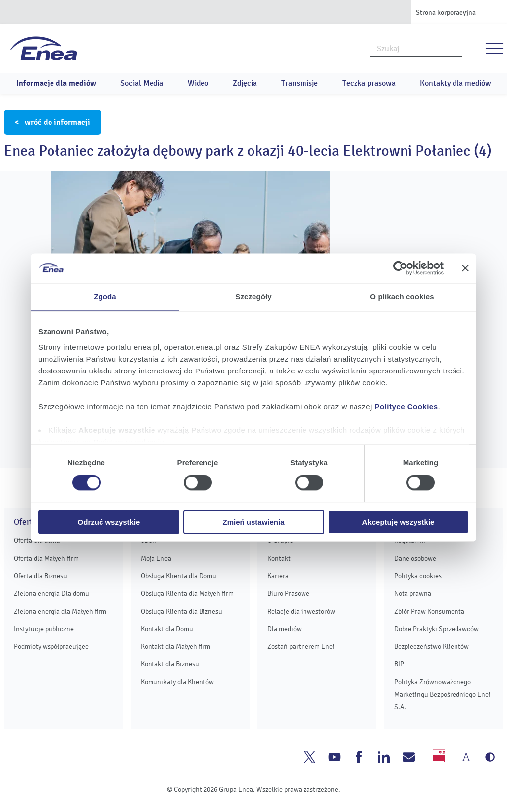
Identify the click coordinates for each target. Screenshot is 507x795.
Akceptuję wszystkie (398, 522)
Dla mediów (284, 629)
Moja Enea (156, 558)
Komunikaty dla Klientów (177, 682)
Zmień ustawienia (253, 522)
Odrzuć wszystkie (109, 522)
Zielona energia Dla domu (51, 593)
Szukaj (455, 48)
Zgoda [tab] (105, 296)
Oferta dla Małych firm (46, 558)
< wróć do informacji (52, 122)
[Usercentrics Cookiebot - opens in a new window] (400, 268)
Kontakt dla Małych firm (175, 646)
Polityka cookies (418, 576)
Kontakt (279, 558)
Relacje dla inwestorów (301, 611)
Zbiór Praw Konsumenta (429, 611)
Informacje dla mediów (56, 83)
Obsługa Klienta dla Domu (178, 576)
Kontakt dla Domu (167, 629)
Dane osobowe (415, 558)
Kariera (278, 576)
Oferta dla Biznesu (40, 576)
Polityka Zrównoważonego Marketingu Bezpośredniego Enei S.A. (442, 694)
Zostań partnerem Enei (301, 646)
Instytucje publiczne (44, 629)
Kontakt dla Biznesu (170, 664)
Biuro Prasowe (288, 593)
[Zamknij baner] (465, 268)
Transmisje (299, 83)
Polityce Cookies (406, 406)
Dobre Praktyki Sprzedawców (436, 629)
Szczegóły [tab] (253, 296)
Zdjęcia (245, 83)
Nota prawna (412, 593)
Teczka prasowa (369, 83)
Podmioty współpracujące (51, 646)
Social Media (141, 83)
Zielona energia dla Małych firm (60, 611)
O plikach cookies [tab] (402, 296)
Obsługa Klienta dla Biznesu (181, 611)
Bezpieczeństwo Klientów (431, 646)
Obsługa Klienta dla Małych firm (187, 593)
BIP (399, 664)
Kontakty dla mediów (455, 83)
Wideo (198, 83)
